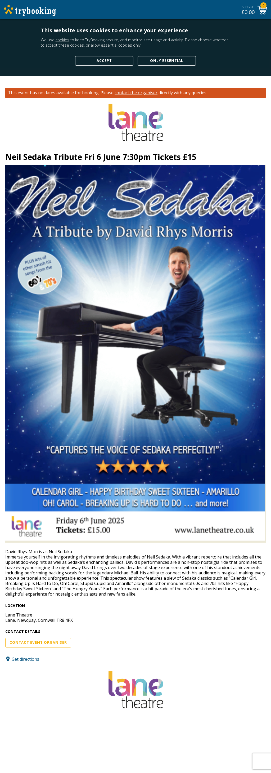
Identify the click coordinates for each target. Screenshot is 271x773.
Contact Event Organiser (38, 642)
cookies (62, 39)
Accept (104, 60)
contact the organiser (136, 92)
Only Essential (166, 60)
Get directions (25, 659)
